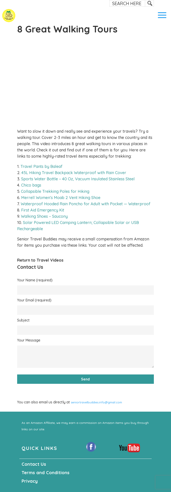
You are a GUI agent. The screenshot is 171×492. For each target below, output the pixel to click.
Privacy (30, 481)
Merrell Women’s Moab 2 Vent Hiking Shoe (60, 197)
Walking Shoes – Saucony (44, 216)
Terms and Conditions (45, 472)
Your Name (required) (35, 280)
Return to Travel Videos (40, 260)
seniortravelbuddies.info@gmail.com (96, 402)
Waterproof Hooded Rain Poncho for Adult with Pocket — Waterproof (85, 203)
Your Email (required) (34, 300)
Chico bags (30, 185)
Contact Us (34, 464)
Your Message (28, 340)
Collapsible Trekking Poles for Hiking (55, 191)
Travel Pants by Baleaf (41, 166)
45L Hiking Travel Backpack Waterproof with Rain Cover (73, 172)
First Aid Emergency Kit (42, 210)
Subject (23, 320)
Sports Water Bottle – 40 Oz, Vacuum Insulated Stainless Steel (78, 178)
